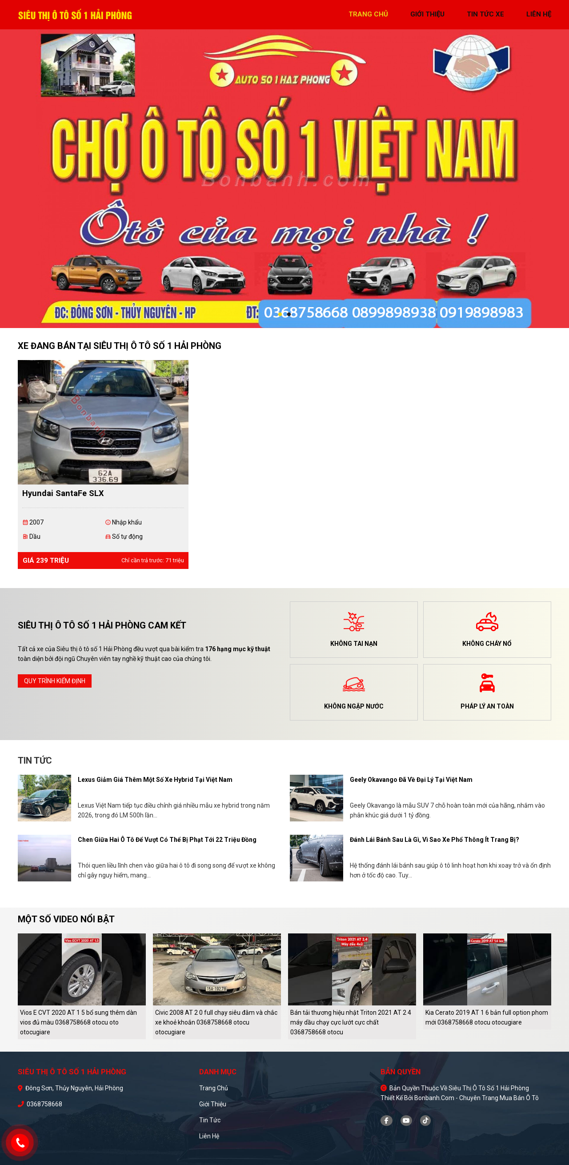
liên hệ (538, 14)
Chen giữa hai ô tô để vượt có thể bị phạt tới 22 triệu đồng (167, 839)
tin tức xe (485, 14)
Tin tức (209, 1120)
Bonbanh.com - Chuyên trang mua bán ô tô (476, 1097)
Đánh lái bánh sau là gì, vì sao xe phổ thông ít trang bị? (434, 839)
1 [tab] (280, 314)
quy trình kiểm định (54, 681)
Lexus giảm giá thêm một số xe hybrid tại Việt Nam (155, 779)
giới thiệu (427, 14)
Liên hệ (209, 1136)
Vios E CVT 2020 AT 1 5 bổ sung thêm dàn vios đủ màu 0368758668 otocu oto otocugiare (78, 1022)
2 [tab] (288, 314)
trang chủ (368, 14)
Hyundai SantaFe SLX (63, 493)
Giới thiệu (212, 1104)
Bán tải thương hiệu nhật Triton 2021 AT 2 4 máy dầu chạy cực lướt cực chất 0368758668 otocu (350, 1022)
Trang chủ (213, 1088)
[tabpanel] (284, 178)
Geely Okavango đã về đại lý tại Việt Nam (411, 779)
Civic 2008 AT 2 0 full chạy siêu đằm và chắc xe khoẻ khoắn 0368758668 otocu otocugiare (216, 1022)
